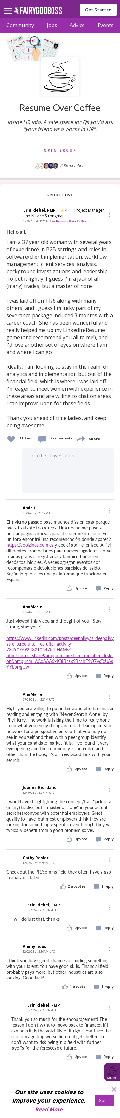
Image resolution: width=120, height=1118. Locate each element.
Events (106, 25)
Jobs (52, 25)
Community (20, 25)
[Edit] (109, 214)
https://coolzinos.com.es (29, 545)
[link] (60, 329)
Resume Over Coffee (71, 221)
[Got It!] (104, 1100)
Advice (77, 25)
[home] (38, 12)
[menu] (9, 6)
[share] (80, 438)
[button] (109, 215)
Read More (48, 1109)
